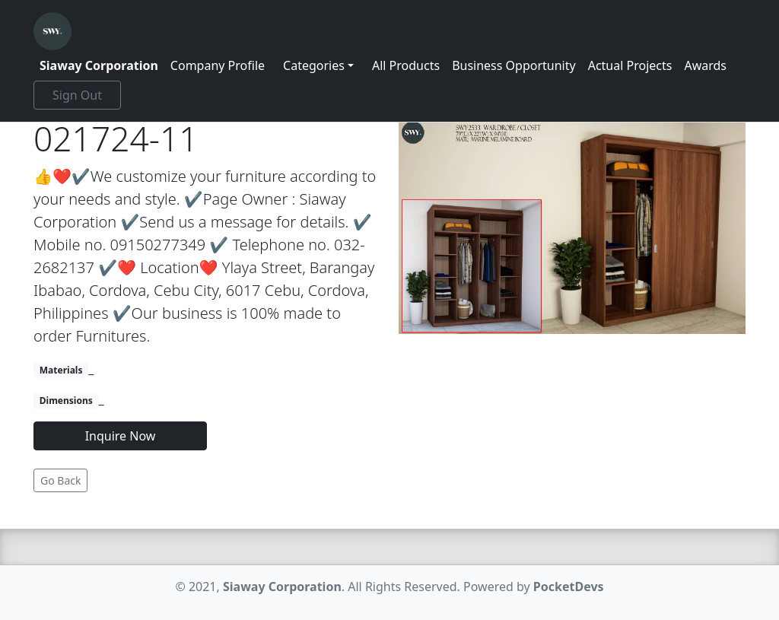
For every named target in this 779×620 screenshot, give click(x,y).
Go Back (60, 480)
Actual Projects (630, 65)
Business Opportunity (514, 65)
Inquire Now (120, 436)
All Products (406, 65)
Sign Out (77, 95)
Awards (705, 65)
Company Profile (217, 65)
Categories (314, 65)
